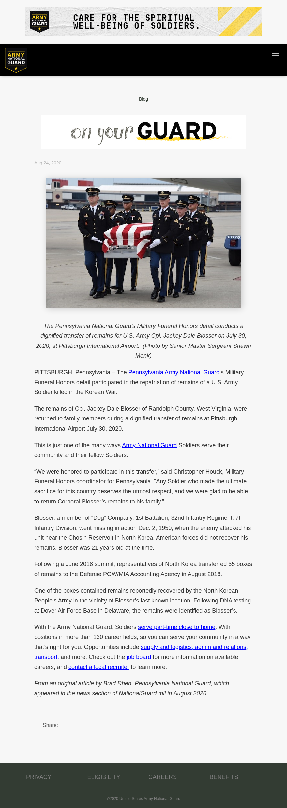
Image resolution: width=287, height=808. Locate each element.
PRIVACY (39, 777)
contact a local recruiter (98, 667)
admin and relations (220, 647)
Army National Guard (149, 445)
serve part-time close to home (176, 627)
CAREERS (162, 777)
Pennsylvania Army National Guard (173, 372)
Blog (143, 99)
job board (139, 657)
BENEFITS (224, 777)
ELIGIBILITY (103, 777)
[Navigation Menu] (275, 55)
